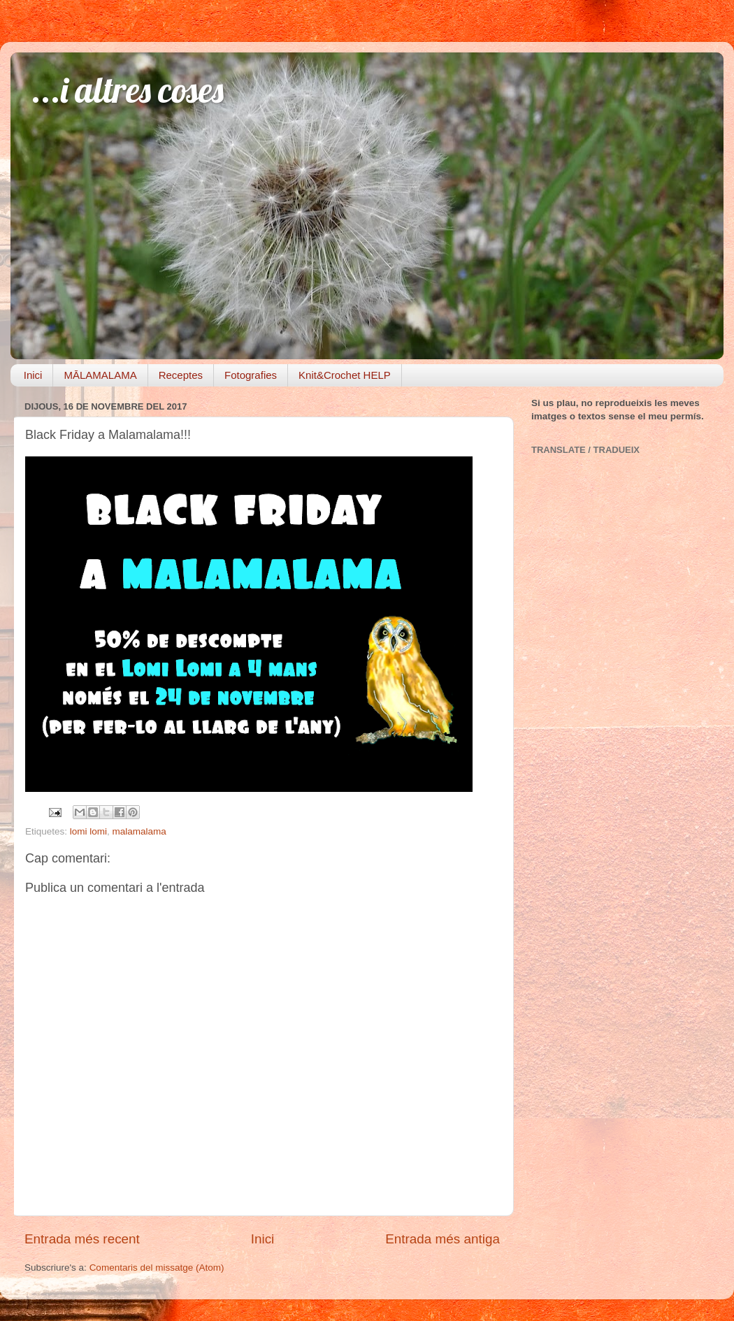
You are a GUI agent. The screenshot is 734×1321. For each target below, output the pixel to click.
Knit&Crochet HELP (344, 375)
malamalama (139, 831)
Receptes (181, 375)
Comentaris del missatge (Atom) (156, 1267)
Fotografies (250, 375)
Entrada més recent (82, 1239)
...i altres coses (127, 90)
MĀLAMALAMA (100, 375)
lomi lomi (88, 831)
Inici (33, 375)
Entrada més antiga (442, 1239)
